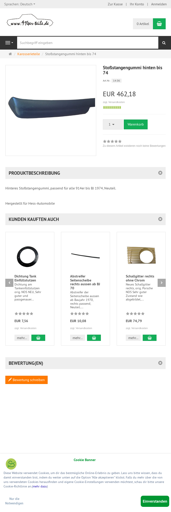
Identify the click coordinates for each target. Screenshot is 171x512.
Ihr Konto (137, 4)
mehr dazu (40, 486)
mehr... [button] (22, 338)
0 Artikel (143, 23)
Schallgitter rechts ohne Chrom (140, 278)
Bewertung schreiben (26, 380)
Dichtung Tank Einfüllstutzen (25, 278)
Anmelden (159, 4)
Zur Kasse (115, 4)
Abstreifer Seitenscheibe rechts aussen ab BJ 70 (85, 282)
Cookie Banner (85, 460)
